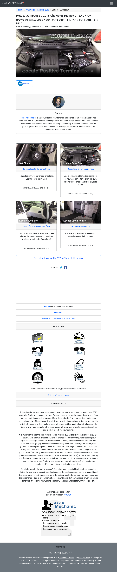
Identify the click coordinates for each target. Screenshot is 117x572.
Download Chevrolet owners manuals (58, 318)
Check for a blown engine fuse (80, 169)
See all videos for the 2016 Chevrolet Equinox (58, 258)
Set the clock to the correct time (36, 169)
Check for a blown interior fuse (36, 226)
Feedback (58, 312)
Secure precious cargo (80, 226)
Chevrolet (30, 10)
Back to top (60, 547)
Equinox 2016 (43, 10)
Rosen (47, 306)
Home (21, 10)
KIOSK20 (67, 495)
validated (24, 83)
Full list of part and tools (58, 395)
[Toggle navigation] (111, 3)
